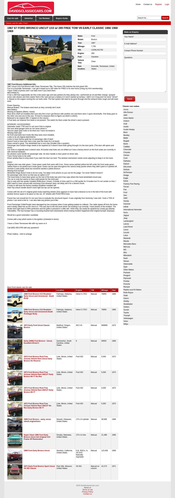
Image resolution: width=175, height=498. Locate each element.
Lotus (126, 235)
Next (71, 57)
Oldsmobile (128, 264)
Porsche (127, 284)
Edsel (126, 181)
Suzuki (126, 310)
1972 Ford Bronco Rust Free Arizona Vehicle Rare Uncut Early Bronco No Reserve (38, 359)
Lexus (126, 230)
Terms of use (87, 490)
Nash (126, 258)
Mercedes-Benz (130, 244)
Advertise (28, 18)
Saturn (126, 298)
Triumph (127, 315)
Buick (126, 144)
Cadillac (127, 147)
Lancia (126, 224)
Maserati (127, 238)
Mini (125, 252)
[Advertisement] (62, 261)
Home (138, 4)
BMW (126, 138)
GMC (126, 198)
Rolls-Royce (128, 293)
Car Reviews (44, 18)
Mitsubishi (128, 255)
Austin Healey (129, 129)
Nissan (126, 261)
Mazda (126, 241)
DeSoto (127, 170)
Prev (12, 57)
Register (158, 4)
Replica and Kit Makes (132, 290)
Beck (126, 132)
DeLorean (128, 167)
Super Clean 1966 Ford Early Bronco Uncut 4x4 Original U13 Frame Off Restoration (37, 437)
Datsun (126, 164)
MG (125, 250)
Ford (125, 192)
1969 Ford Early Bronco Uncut (37, 451)
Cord (125, 158)
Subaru (126, 307)
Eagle (126, 178)
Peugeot (127, 275)
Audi (125, 124)
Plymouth (127, 278)
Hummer (127, 204)
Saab (126, 295)
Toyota (126, 313)
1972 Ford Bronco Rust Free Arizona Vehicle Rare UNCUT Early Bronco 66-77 (38, 390)
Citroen (126, 155)
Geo (125, 195)
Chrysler (127, 152)
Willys (126, 324)
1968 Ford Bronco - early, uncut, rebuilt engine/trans (37, 420)
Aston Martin (129, 118)
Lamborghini (128, 221)
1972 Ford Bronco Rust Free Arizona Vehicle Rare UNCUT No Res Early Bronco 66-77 (37, 406)
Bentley (127, 135)
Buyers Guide (62, 18)
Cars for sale (12, 18)
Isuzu (126, 212)
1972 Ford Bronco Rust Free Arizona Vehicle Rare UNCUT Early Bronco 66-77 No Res (38, 374)
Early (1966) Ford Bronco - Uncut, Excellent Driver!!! (38, 342)
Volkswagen (128, 318)
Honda (126, 201)
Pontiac (127, 281)
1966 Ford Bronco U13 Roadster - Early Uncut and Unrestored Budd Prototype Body (38, 312)
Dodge (126, 175)
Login (167, 4)
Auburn (126, 121)
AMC (126, 115)
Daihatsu (127, 161)
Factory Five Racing (132, 184)
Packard (127, 273)
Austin (126, 127)
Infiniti (126, 207)
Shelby (126, 301)
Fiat (125, 190)
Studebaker (128, 304)
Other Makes (129, 270)
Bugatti (126, 141)
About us (87, 488)
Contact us (148, 4)
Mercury (127, 247)
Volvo (126, 321)
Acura (126, 109)
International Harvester (133, 210)
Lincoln (126, 232)
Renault (127, 287)
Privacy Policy (87, 492)
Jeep (125, 218)
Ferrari (126, 187)
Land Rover (128, 227)
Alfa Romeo (128, 112)
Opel (125, 267)
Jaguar (126, 215)
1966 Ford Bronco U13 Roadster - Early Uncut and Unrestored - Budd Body (39, 296)
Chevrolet (127, 149)
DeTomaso (128, 172)
